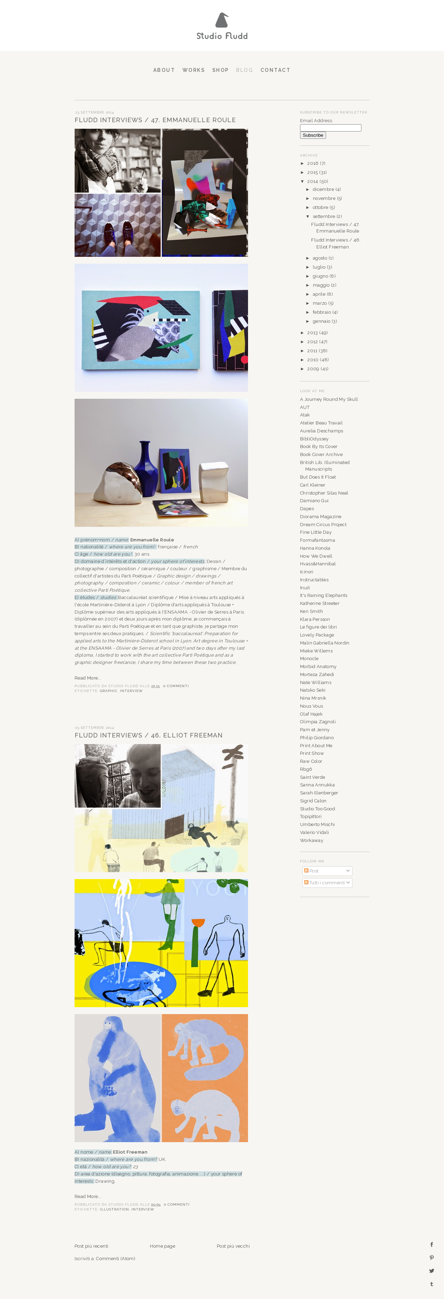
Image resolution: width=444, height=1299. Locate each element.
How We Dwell (316, 556)
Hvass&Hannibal (318, 563)
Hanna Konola (315, 548)
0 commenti (176, 686)
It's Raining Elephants (324, 595)
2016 (313, 163)
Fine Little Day (316, 532)
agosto (320, 258)
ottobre (321, 207)
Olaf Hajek (311, 714)
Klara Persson (315, 619)
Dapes (307, 508)
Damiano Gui (314, 500)
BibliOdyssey (314, 438)
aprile (320, 294)
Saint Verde (312, 777)
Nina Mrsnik (313, 698)
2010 (313, 359)
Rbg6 (306, 769)
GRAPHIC (109, 691)
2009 (314, 368)
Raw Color (311, 761)
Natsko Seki (312, 690)
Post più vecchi (233, 1246)
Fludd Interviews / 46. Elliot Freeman (149, 735)
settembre (324, 216)
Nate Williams (315, 682)
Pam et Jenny (315, 729)
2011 (313, 350)
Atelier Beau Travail (321, 422)
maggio (322, 285)
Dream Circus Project (323, 524)
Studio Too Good (317, 808)
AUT (304, 407)
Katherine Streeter (320, 603)
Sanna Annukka (317, 784)
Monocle (309, 658)
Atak (305, 414)
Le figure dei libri (318, 627)
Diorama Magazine (320, 516)
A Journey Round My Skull (329, 399)
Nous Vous (311, 706)
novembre (325, 198)
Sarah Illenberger (319, 792)
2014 (313, 181)
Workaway (311, 840)
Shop (220, 70)
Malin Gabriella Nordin (325, 643)
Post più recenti (91, 1246)
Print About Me (316, 745)
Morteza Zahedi (317, 674)
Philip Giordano (317, 737)
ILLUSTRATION (114, 1209)
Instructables (314, 579)
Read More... (88, 678)
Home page (162, 1246)
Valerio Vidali (314, 832)
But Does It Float (318, 477)
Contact (276, 70)
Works (193, 70)
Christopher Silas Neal (324, 493)
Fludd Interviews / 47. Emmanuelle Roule (155, 120)
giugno (321, 276)
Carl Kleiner (313, 485)
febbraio (322, 312)
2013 (313, 332)
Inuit (305, 587)
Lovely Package (317, 635)
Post (311, 871)
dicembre (324, 189)
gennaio (322, 321)
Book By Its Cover (319, 446)
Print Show (312, 753)
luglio (320, 267)
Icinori (307, 571)
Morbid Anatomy (318, 666)
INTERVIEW (131, 691)
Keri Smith (311, 611)
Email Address (316, 120)
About (164, 70)
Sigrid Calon (313, 800)
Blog (244, 70)
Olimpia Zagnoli (318, 721)
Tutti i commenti (324, 882)
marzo (320, 303)
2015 (313, 172)
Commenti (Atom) (115, 1258)
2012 (313, 341)
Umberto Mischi (317, 824)
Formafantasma (317, 540)
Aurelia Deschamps (321, 430)
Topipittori (311, 816)
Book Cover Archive (321, 454)
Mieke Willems (316, 650)
